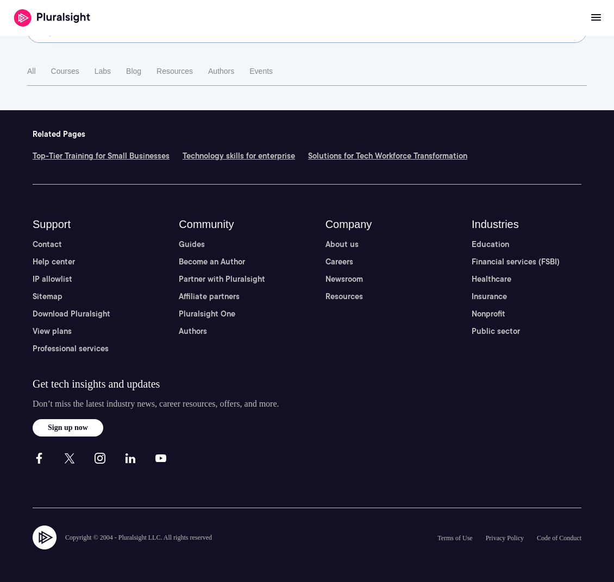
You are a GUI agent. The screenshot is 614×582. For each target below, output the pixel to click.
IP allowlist (52, 279)
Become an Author (212, 261)
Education (490, 244)
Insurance (489, 296)
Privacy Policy (505, 538)
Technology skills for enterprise (239, 155)
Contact (47, 244)
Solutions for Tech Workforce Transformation (387, 155)
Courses (65, 71)
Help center (54, 261)
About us (342, 244)
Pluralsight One (207, 313)
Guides (192, 244)
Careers (339, 261)
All (31, 71)
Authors (221, 71)
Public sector (496, 331)
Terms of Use (454, 538)
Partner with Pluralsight (222, 279)
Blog (133, 71)
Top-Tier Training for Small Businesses (101, 155)
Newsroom (344, 279)
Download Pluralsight (71, 313)
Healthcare (491, 279)
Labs (103, 71)
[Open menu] (596, 17)
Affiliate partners (209, 296)
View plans (52, 331)
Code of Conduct (559, 538)
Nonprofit (488, 313)
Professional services (71, 348)
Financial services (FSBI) (516, 261)
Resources (174, 71)
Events (261, 71)
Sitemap (47, 296)
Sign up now (68, 427)
